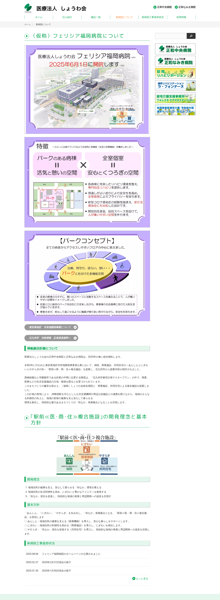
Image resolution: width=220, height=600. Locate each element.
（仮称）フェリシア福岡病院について (78, 35)
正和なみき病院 (187, 7)
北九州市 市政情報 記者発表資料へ (50, 337)
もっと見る (142, 578)
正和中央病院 (164, 7)
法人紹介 (67, 17)
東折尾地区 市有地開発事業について (50, 327)
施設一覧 (96, 17)
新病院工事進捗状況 (153, 17)
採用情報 (181, 17)
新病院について (124, 17)
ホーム (38, 17)
